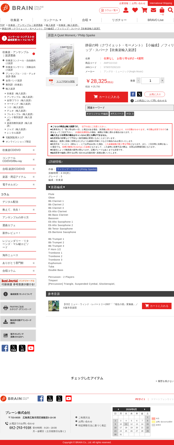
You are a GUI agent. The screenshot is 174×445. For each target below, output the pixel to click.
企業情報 (123, 3)
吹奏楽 (16, 20)
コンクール (52, 20)
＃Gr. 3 (129, 113)
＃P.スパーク (117, 113)
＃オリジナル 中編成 (97, 113)
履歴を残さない (166, 381)
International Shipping (161, 3)
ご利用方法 (84, 417)
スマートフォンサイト (162, 399)
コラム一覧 (111, 10)
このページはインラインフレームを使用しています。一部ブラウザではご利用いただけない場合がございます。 (110, 141)
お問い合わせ (138, 3)
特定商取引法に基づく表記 (92, 425)
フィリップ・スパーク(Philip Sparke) (77, 169)
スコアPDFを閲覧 (65, 81)
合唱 (86, 20)
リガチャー (119, 20)
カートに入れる (107, 97)
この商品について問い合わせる (148, 100)
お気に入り (155, 94)
